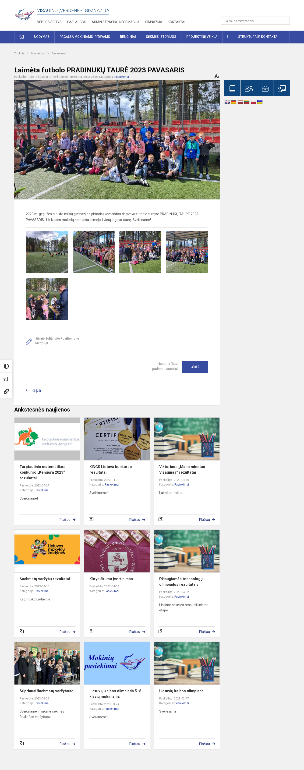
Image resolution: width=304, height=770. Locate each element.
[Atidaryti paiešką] (284, 20)
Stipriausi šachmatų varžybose (47, 691)
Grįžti (36, 390)
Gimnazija (153, 22)
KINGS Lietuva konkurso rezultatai (110, 470)
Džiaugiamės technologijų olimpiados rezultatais (182, 582)
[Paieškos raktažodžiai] (255, 21)
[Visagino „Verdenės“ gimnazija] (25, 13)
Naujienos (38, 53)
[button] (258, 10)
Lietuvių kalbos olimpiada (181, 691)
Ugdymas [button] (41, 37)
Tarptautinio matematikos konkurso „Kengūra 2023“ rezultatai (42, 472)
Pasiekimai (59, 53)
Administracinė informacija (116, 22)
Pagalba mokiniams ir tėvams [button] (85, 37)
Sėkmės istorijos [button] (161, 37)
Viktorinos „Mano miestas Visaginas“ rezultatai (182, 470)
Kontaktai (176, 22)
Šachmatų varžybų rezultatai (45, 579)
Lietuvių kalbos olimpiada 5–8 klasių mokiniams (115, 694)
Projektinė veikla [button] (201, 37)
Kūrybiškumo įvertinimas (111, 579)
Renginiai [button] (128, 37)
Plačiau (65, 520)
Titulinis (19, 53)
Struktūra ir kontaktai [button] (258, 37)
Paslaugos (76, 22)
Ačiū (195, 366)
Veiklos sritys (49, 22)
